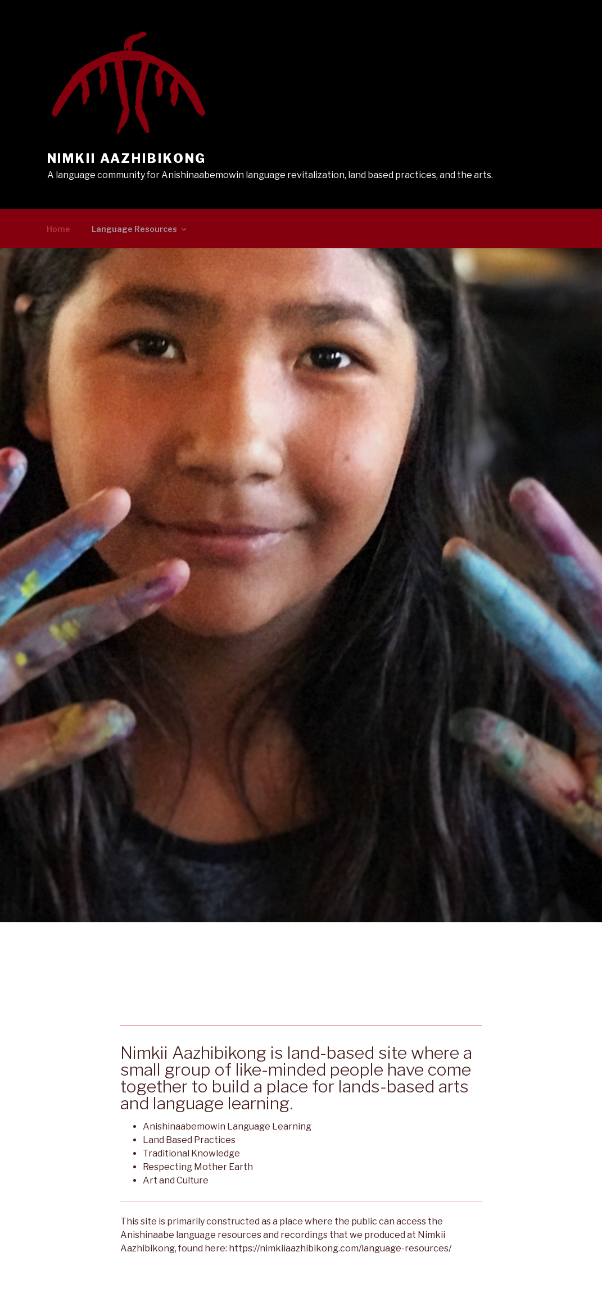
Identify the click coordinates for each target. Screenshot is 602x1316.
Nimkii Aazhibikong (127, 158)
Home (58, 229)
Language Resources (140, 229)
